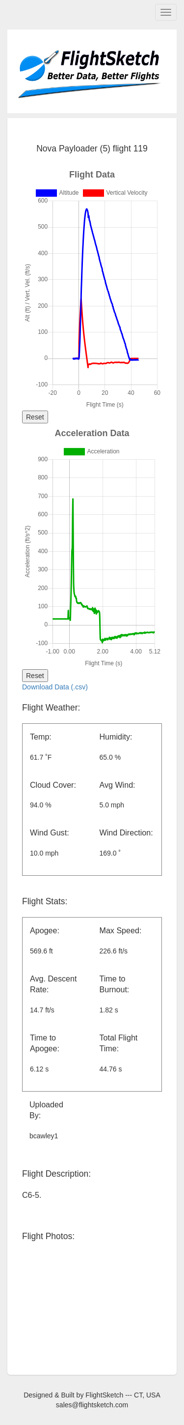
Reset (35, 417)
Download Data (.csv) (55, 687)
